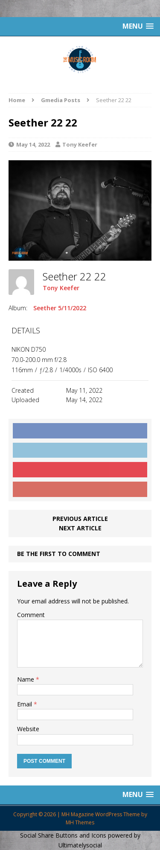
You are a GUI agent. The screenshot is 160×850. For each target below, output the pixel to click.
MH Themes (80, 822)
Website (28, 729)
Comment (31, 615)
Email (25, 704)
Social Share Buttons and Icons (63, 835)
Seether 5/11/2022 (59, 308)
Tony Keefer (79, 144)
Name (26, 679)
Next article (80, 528)
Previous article (80, 519)
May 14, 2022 (33, 144)
